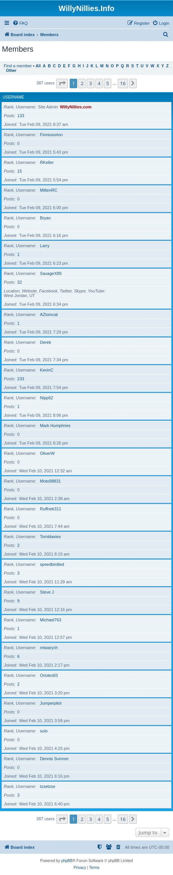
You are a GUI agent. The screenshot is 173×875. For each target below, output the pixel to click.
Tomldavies (50, 536)
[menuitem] (20, 23)
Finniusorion (51, 134)
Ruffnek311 (50, 509)
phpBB (67, 861)
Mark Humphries (55, 425)
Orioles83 (49, 675)
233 (20, 378)
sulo (44, 731)
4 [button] (99, 83)
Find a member (18, 66)
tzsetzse (47, 786)
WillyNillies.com (76, 107)
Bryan (45, 218)
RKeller (47, 162)
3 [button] (90, 83)
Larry (45, 245)
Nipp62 (46, 397)
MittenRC (49, 190)
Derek (45, 342)
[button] (62, 83)
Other (11, 70)
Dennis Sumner (54, 758)
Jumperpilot (51, 703)
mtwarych (49, 647)
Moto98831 (50, 481)
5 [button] (107, 83)
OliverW (47, 453)
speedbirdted (52, 564)
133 (20, 115)
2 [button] (82, 83)
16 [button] (123, 83)
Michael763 (50, 620)
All (38, 66)
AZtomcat (49, 314)
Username (13, 97)
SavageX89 (51, 273)
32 (19, 282)
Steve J (47, 592)
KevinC (46, 370)
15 (19, 171)
